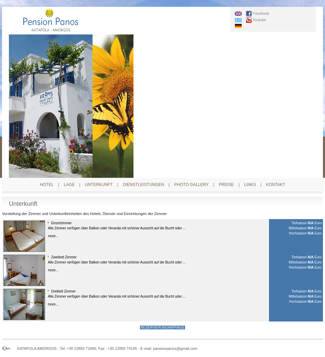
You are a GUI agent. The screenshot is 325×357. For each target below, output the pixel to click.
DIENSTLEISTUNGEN (143, 184)
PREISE (226, 184)
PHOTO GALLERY (191, 184)
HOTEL (47, 184)
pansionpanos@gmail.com (175, 348)
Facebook (261, 13)
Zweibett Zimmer (63, 257)
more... (53, 236)
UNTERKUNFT (99, 184)
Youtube (259, 19)
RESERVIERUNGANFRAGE (162, 327)
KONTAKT (275, 184)
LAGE (69, 184)
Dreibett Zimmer (63, 291)
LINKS (250, 184)
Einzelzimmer (61, 223)
